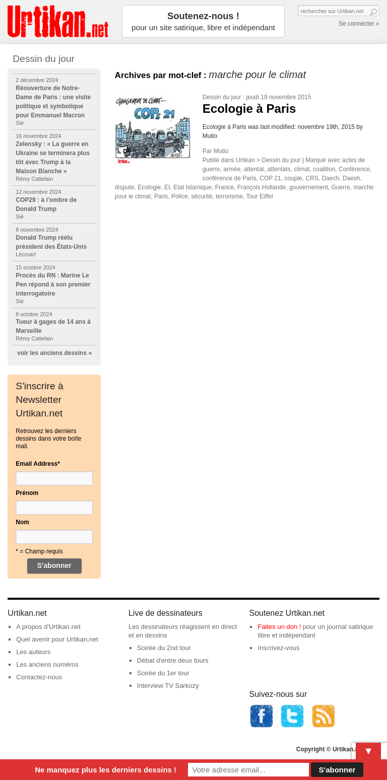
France (224, 187)
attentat (254, 169)
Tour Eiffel (259, 196)
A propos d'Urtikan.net (48, 626)
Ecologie (149, 187)
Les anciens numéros (47, 664)
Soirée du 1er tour (163, 673)
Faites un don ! (279, 626)
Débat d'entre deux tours (173, 660)
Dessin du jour (222, 97)
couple (293, 178)
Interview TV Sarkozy (168, 685)
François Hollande (261, 187)
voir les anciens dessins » (54, 353)
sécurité (201, 196)
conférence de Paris (229, 178)
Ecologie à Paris (249, 108)
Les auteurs (33, 652)
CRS (311, 178)
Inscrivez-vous (278, 648)
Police (179, 196)
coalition (324, 169)
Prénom (27, 493)
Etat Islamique (192, 187)
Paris (161, 196)
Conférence (354, 169)
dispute (125, 187)
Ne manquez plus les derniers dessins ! (105, 769)
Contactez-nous (39, 677)
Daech (330, 178)
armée (231, 169)
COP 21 (270, 178)
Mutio (221, 151)
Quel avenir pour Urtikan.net (57, 639)
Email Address (38, 463)
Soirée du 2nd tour (164, 648)
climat (301, 169)
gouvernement (308, 187)
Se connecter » (359, 23)
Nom (22, 522)
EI (167, 187)
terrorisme (229, 196)
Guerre (340, 187)
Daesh (351, 178)
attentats (279, 169)
